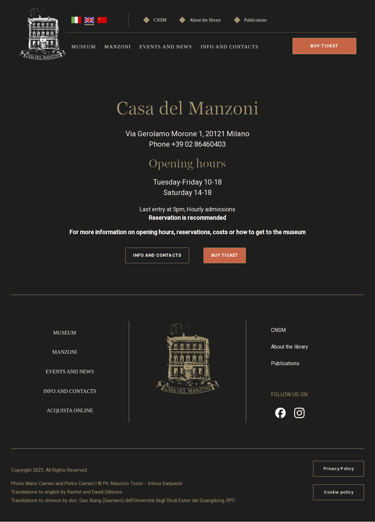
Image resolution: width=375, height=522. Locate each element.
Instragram (299, 415)
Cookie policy (338, 492)
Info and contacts (230, 46)
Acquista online (70, 410)
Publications (255, 20)
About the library (205, 20)
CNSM (160, 20)
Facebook (280, 415)
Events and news (165, 46)
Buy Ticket (324, 45)
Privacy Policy (338, 468)
